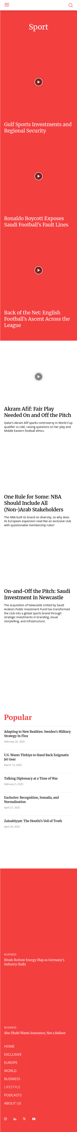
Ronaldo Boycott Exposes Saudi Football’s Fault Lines (36, 221)
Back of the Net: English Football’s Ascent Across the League (37, 319)
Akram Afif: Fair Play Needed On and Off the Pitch (37, 412)
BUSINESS (10, 954)
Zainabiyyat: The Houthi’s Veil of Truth (33, 821)
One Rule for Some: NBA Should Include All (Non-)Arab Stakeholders (33, 503)
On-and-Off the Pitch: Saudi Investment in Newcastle (37, 594)
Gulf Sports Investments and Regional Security (38, 127)
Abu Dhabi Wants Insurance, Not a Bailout (35, 1033)
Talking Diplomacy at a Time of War (31, 778)
